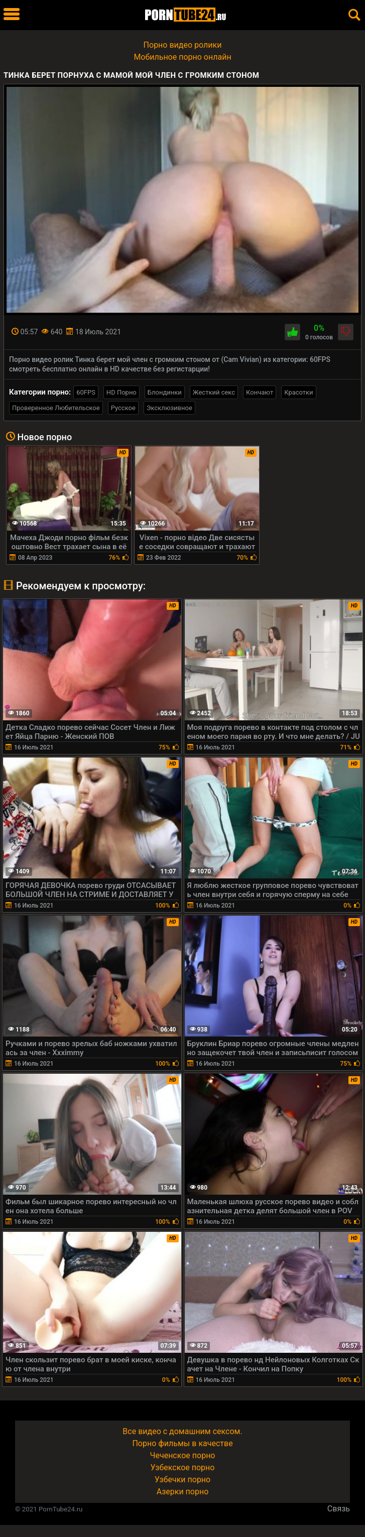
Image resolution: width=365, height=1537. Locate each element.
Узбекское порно (183, 1467)
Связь (338, 1508)
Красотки (298, 392)
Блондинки (165, 392)
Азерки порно (183, 1491)
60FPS (85, 392)
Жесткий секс (214, 392)
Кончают (259, 392)
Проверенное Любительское (56, 408)
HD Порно (121, 392)
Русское (123, 408)
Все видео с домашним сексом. (182, 1431)
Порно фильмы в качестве (182, 1443)
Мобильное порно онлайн (182, 57)
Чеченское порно (182, 1455)
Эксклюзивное (169, 408)
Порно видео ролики (183, 45)
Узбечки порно (182, 1479)
